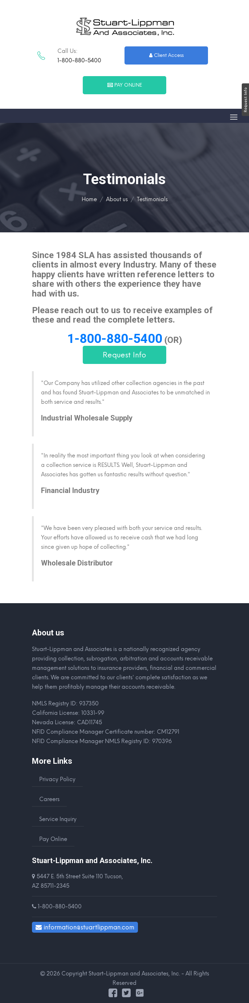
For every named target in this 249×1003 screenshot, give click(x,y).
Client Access (166, 55)
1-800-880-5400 (114, 338)
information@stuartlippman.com (85, 927)
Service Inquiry (58, 819)
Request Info (124, 355)
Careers (49, 799)
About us (117, 199)
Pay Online (124, 85)
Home (89, 199)
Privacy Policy (57, 779)
